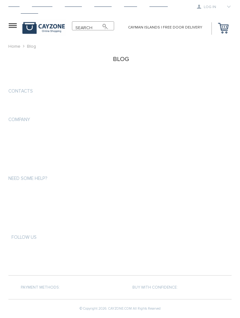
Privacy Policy (22, 144)
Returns (103, 5)
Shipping (73, 5)
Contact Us (20, 167)
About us (18, 133)
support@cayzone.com (34, 105)
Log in (206, 6)
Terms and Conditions (31, 156)
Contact (29, 12)
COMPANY (19, 119)
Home (14, 5)
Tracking (158, 5)
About (130, 5)
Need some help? (27, 178)
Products (42, 5)
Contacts (20, 91)
